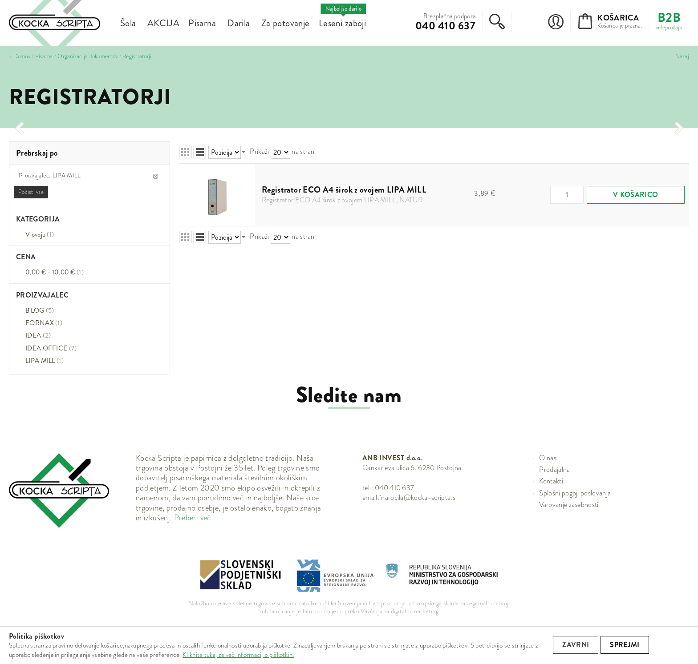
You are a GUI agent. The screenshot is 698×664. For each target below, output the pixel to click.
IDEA (38, 335)
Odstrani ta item (155, 176)
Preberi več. (193, 517)
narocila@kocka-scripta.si (419, 497)
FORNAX (43, 323)
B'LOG (39, 310)
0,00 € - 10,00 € (54, 272)
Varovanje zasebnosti (568, 504)
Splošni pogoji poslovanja (575, 493)
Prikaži (259, 151)
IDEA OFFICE (51, 348)
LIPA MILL (40, 361)
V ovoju (39, 234)
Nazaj (682, 56)
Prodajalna (554, 469)
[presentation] (18, 128)
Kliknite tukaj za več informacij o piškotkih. (238, 655)
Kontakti (551, 481)
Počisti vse (31, 192)
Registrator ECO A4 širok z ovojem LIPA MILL (344, 190)
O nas (547, 458)
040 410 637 (445, 25)
